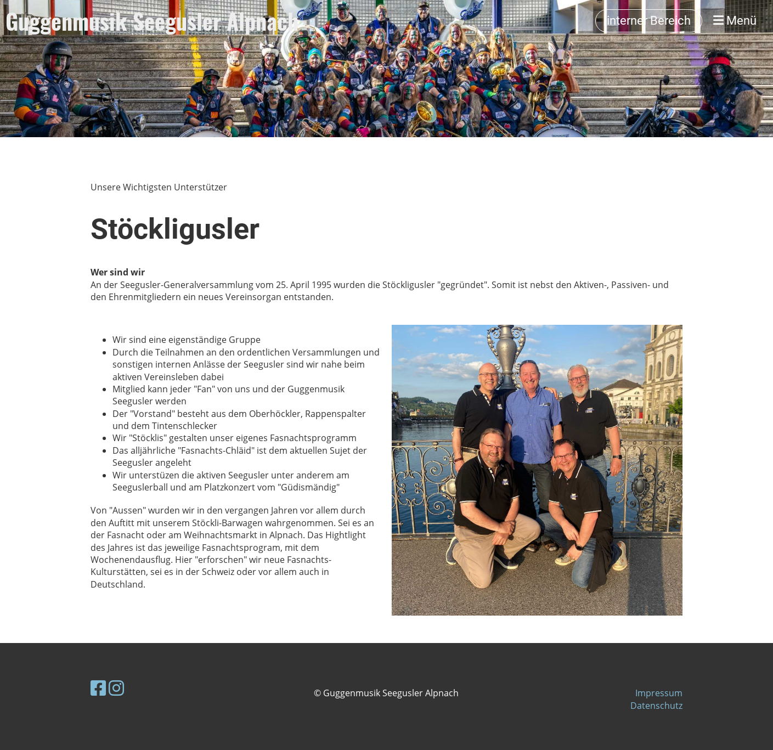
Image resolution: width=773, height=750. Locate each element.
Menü (735, 20)
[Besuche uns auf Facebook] (98, 688)
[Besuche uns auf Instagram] (116, 688)
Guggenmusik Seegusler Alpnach (151, 20)
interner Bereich (649, 20)
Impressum (658, 693)
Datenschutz (656, 706)
